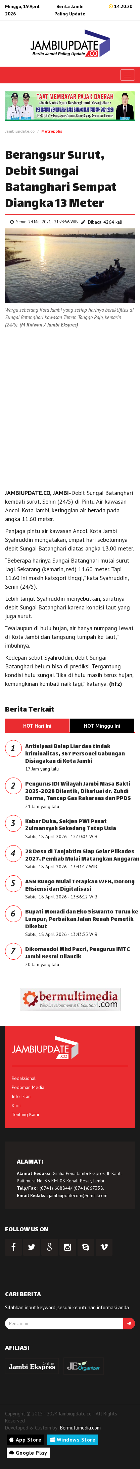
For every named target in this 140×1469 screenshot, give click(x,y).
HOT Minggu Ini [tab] (102, 725)
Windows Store (72, 1439)
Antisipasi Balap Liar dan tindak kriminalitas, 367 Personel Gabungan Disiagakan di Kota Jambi (75, 754)
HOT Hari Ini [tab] (37, 725)
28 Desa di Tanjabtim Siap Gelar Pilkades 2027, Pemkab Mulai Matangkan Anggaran (82, 855)
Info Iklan (21, 1096)
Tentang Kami (25, 1114)
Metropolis (51, 131)
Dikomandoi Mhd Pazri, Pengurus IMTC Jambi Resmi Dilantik (77, 953)
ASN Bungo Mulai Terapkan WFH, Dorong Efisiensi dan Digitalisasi (80, 885)
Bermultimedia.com (80, 1427)
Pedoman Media (28, 1087)
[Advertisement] (70, 409)
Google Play (28, 1452)
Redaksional (24, 1078)
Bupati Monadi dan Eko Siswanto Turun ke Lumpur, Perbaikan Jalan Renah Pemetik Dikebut (81, 919)
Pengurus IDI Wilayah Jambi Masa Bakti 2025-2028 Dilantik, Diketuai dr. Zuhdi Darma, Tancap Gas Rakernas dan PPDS (78, 792)
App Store (25, 1439)
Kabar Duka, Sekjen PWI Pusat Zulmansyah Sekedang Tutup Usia (70, 825)
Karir (16, 1105)
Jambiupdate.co (20, 131)
